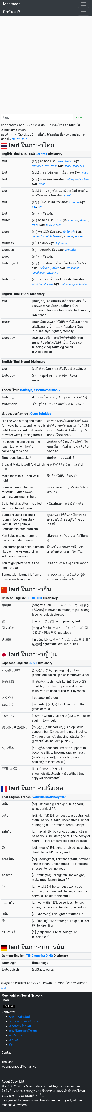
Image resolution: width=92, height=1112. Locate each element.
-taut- (24, 139)
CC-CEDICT (35, 598)
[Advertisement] (46, 64)
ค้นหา (80, 117)
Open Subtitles (40, 414)
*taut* (16, 139)
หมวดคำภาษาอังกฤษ (23, 1021)
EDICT (33, 663)
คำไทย (14, 1040)
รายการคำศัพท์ (19, 1017)
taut (3, 988)
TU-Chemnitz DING (39, 956)
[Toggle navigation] (83, 4)
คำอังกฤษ (16, 1035)
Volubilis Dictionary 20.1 (49, 797)
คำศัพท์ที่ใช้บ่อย (20, 1026)
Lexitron (41, 154)
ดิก (11, 1045)
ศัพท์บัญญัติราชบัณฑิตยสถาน (40, 390)
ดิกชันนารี (11, 11)
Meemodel (12, 4)
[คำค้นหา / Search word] (37, 117)
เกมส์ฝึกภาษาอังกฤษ (23, 1031)
